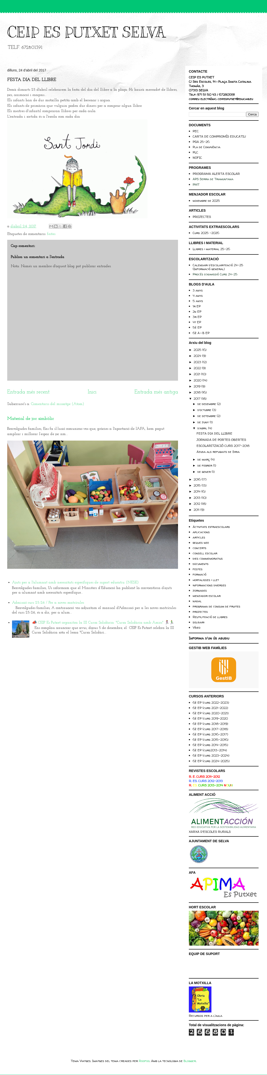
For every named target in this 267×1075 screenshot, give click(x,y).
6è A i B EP (201, 333)
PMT (196, 184)
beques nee (201, 542)
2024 (198, 356)
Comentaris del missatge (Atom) (57, 404)
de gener (204, 471)
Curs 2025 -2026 (206, 233)
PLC (195, 152)
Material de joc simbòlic (30, 419)
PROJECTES (202, 217)
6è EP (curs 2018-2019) (210, 723)
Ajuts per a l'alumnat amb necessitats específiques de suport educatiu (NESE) (75, 582)
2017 (197, 398)
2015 (198, 485)
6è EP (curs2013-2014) (210, 750)
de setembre (207, 416)
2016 (198, 479)
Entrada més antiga (156, 392)
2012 (197, 503)
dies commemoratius (208, 558)
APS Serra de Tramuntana (213, 179)
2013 (197, 497)
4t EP (197, 322)
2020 (198, 380)
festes (51, 234)
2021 (197, 374)
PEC (196, 131)
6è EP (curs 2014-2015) (210, 745)
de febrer (205, 465)
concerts (199, 548)
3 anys (198, 290)
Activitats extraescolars (211, 527)
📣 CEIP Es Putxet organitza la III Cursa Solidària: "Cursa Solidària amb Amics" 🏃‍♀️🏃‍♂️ (103, 623)
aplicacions (201, 532)
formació (199, 574)
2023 (198, 362)
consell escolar (205, 553)
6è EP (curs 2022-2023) (211, 702)
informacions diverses (209, 585)
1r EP (197, 306)
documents (201, 564)
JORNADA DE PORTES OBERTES (221, 439)
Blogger (190, 1061)
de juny (203, 422)
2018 (198, 392)
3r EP (197, 317)
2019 (197, 386)
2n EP (197, 311)
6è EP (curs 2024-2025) (211, 761)
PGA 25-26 (201, 141)
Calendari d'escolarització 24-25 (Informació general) (218, 267)
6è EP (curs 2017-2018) (210, 729)
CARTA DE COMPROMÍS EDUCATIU (219, 136)
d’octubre (204, 410)
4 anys (198, 295)
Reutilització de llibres (210, 617)
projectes (200, 611)
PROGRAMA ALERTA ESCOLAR (216, 173)
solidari (198, 622)
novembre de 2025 (206, 200)
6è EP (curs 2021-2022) (210, 708)
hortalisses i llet (206, 580)
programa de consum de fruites (216, 606)
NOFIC (197, 157)
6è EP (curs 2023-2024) (211, 755)
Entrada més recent (28, 392)
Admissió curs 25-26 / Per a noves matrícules (48, 603)
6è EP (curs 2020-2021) (211, 713)
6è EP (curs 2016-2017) (210, 734)
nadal (197, 601)
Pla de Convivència (206, 147)
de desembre (207, 404)
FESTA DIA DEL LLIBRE (214, 433)
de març (204, 459)
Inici (92, 392)
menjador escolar (207, 596)
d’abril (202, 428)
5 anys (198, 301)
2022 (198, 368)
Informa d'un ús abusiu (209, 638)
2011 (197, 509)
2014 (197, 491)
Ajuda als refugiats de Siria (218, 451)
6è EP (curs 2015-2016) (210, 739)
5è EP (197, 327)
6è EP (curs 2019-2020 (210, 718)
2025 (198, 350)
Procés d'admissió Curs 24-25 (215, 274)
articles (199, 537)
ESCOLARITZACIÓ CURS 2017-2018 (223, 445)
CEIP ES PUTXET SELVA (86, 32)
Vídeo (196, 627)
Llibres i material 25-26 (211, 249)
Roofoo (144, 1061)
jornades (200, 590)
